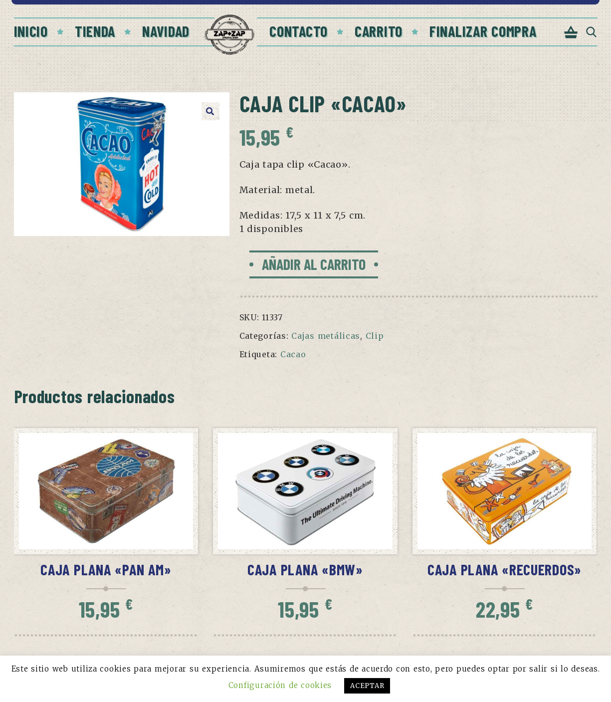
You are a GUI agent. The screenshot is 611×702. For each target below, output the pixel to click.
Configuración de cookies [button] (280, 685)
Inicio (31, 31)
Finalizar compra (483, 31)
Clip (375, 336)
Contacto (298, 31)
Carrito (379, 31)
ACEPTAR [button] (367, 686)
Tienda (95, 31)
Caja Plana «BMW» (305, 569)
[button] (210, 111)
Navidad (166, 31)
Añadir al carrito (314, 264)
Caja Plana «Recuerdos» (504, 569)
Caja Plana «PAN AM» (105, 569)
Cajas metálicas (325, 336)
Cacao (293, 354)
